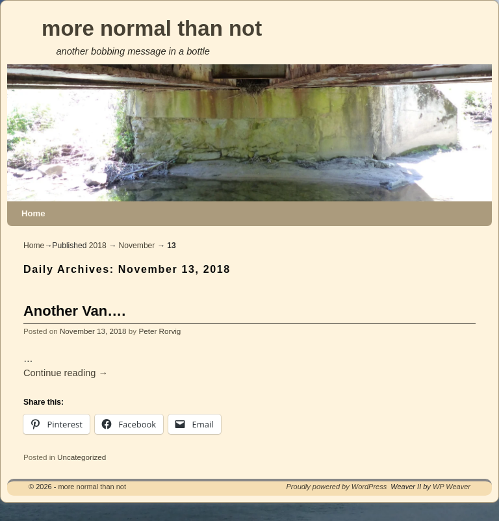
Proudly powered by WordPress (337, 486)
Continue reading (65, 373)
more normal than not (152, 28)
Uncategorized (81, 457)
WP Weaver (451, 486)
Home (33, 213)
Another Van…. (74, 311)
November (137, 245)
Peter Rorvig (159, 331)
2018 (98, 245)
